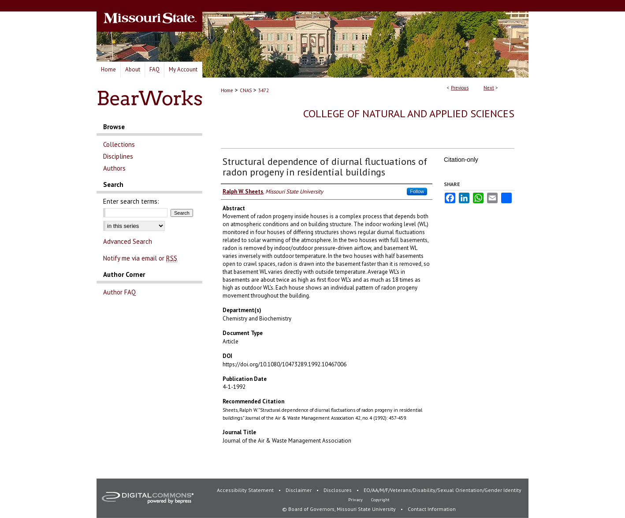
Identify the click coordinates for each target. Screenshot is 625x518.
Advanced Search (127, 241)
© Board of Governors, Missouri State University (339, 509)
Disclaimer (299, 490)
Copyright (380, 500)
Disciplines (118, 156)
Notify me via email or (140, 258)
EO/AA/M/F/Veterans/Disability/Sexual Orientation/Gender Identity (442, 490)
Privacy (356, 500)
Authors (114, 168)
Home (227, 90)
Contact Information (432, 509)
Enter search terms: (131, 201)
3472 (263, 90)
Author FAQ (119, 292)
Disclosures (338, 490)
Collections (119, 144)
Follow (417, 191)
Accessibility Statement (246, 490)
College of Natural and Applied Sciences (408, 113)
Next (489, 88)
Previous (460, 88)
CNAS (246, 90)
